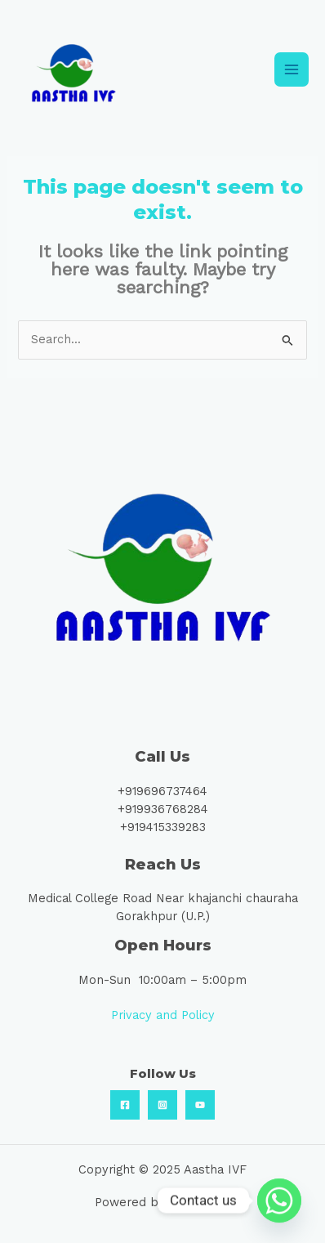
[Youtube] (200, 1105)
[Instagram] (162, 1105)
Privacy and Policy (163, 1015)
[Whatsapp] (279, 1200)
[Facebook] (125, 1105)
